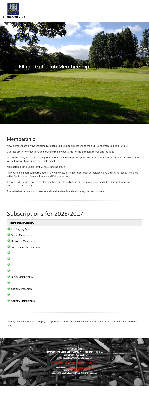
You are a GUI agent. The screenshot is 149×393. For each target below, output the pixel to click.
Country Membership (20, 306)
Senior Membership (19, 235)
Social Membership (19, 292)
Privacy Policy (57, 370)
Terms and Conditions (74, 370)
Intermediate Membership (15, 248)
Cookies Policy (91, 370)
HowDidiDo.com (79, 377)
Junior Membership (19, 280)
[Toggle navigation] (144, 11)
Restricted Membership (21, 241)
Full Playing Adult (18, 229)
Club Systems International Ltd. (80, 374)
